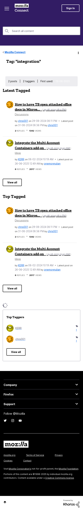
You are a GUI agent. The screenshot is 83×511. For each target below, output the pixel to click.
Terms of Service (35, 455)
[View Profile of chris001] (23, 120)
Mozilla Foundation (68, 468)
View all (12, 182)
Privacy (59, 455)
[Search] (41, 31)
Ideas (18, 153)
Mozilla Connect (22, 8)
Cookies (8, 460)
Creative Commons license (59, 478)
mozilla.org (9, 455)
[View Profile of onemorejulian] (52, 163)
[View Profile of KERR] (21, 159)
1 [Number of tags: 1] (76, 330)
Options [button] (78, 52)
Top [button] (5, 502)
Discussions (22, 114)
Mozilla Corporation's (20, 468)
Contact (27, 460)
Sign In (70, 8)
